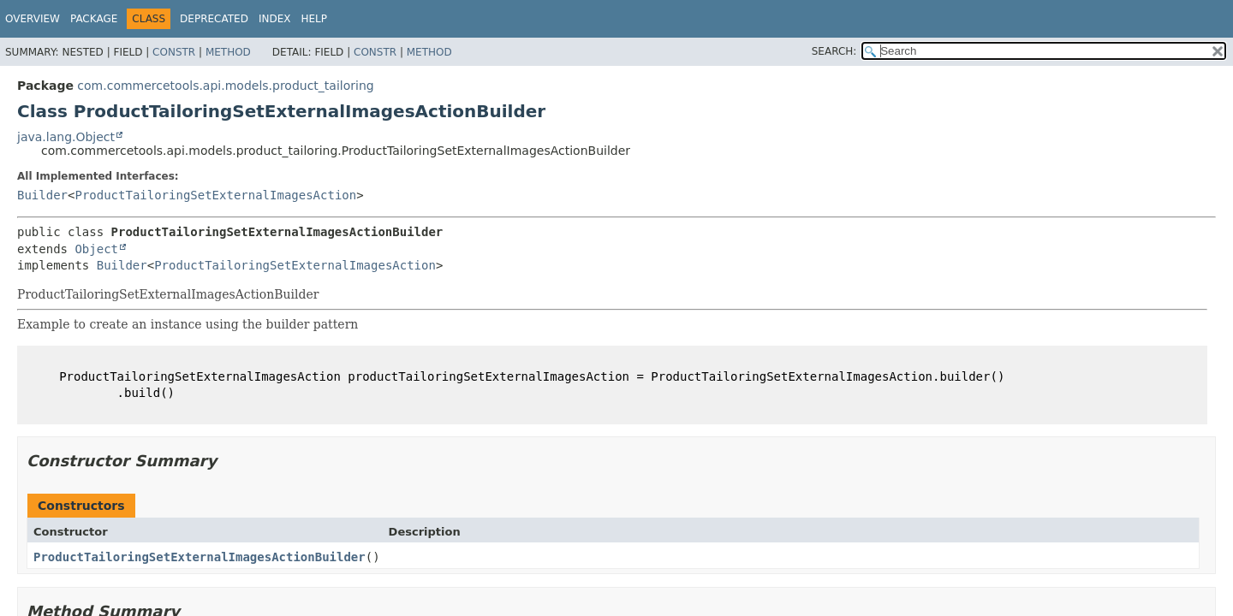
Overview (32, 19)
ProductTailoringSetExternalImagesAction (215, 195)
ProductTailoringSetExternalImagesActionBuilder (199, 557)
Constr (173, 52)
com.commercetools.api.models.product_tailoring (225, 85)
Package (93, 19)
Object (96, 249)
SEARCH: (834, 51)
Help (314, 19)
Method (228, 52)
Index (275, 19)
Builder (42, 195)
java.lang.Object (66, 137)
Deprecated (214, 19)
